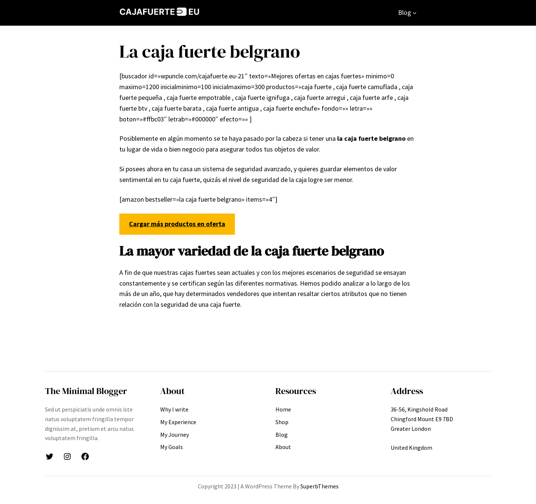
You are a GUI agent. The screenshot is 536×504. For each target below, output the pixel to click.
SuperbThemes (319, 486)
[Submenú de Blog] (415, 13)
